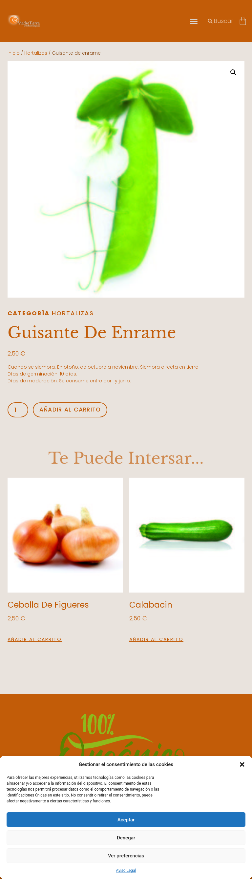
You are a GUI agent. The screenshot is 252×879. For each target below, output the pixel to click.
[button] (242, 764)
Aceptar (126, 820)
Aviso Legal (126, 870)
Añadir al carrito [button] (35, 639)
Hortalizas (35, 53)
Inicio (14, 53)
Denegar (126, 838)
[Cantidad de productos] (18, 410)
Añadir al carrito (71, 410)
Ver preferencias (126, 856)
